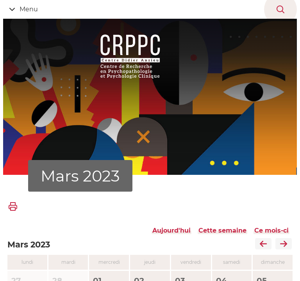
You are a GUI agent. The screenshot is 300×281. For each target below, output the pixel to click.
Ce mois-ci (271, 230)
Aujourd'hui (171, 230)
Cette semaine (222, 230)
